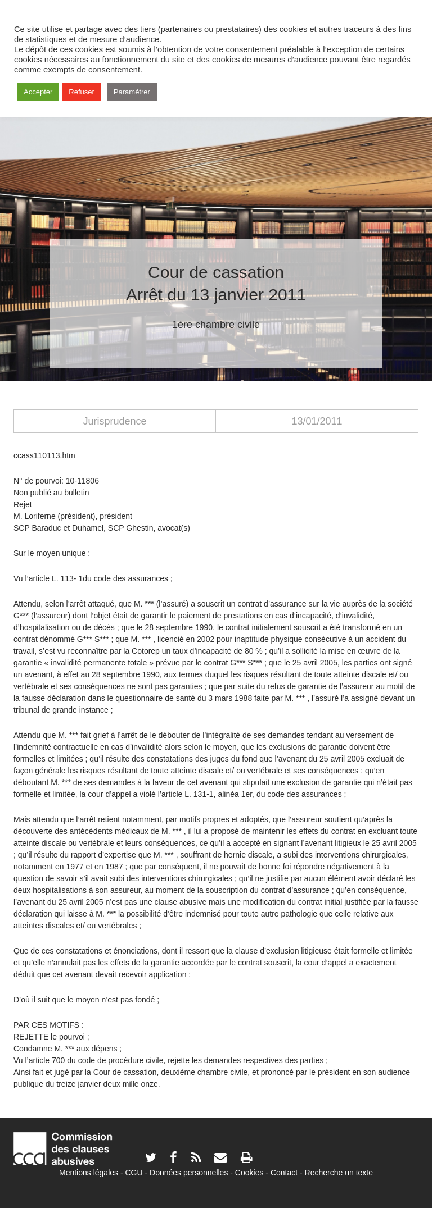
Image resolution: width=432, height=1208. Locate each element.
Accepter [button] (38, 92)
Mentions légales (88, 1172)
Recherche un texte (339, 1172)
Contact (284, 1172)
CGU (134, 1172)
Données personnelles (189, 1172)
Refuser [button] (81, 92)
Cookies (249, 1172)
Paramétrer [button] (132, 92)
